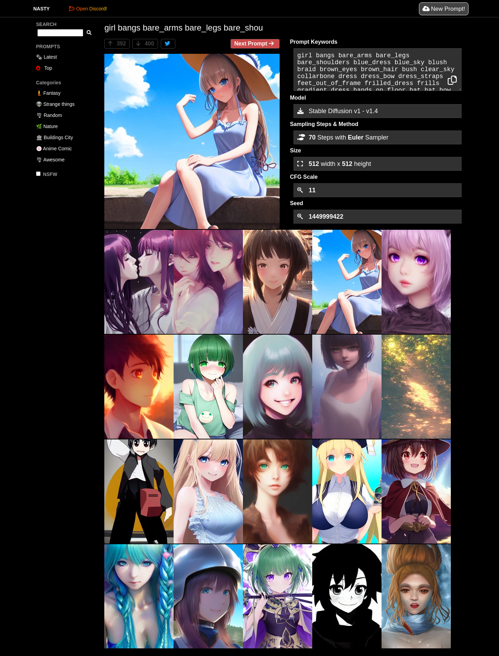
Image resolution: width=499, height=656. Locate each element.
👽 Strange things (55, 104)
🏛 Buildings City (54, 137)
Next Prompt (255, 44)
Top (44, 68)
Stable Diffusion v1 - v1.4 (337, 111)
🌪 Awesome (50, 159)
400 (145, 44)
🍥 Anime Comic (54, 148)
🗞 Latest (46, 57)
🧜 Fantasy (48, 93)
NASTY (41, 8)
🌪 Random (49, 115)
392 (117, 44)
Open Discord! (88, 8)
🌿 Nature (47, 126)
